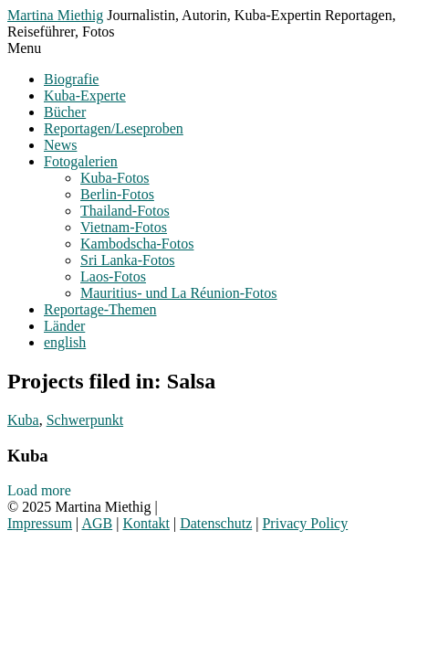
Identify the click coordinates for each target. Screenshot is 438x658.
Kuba (23, 420)
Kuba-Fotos (115, 178)
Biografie (71, 79)
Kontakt (146, 523)
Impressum (39, 523)
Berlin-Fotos (117, 194)
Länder (64, 326)
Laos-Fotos (113, 276)
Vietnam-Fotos (123, 227)
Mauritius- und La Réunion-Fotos (178, 293)
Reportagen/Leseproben (113, 128)
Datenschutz (216, 523)
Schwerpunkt (85, 420)
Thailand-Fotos (125, 210)
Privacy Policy (305, 523)
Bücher (65, 112)
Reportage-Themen (100, 309)
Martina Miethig (55, 15)
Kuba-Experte (85, 95)
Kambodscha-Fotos (136, 243)
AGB (96, 523)
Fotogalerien (81, 161)
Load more (39, 490)
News (60, 145)
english (65, 342)
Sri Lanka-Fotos (127, 260)
